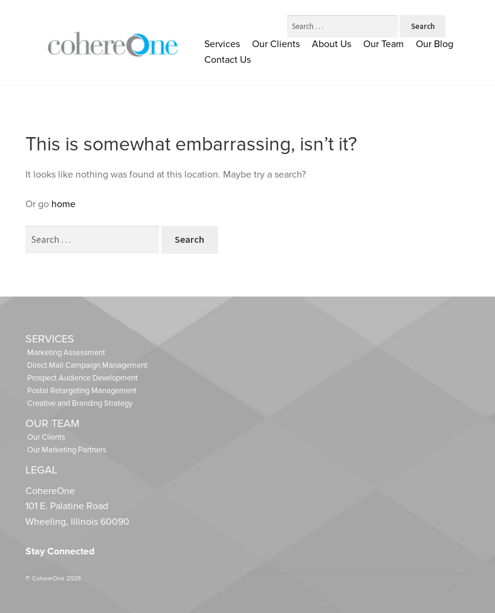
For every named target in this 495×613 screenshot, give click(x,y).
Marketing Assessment (66, 353)
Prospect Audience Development (82, 378)
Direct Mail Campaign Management (87, 365)
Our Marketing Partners (66, 450)
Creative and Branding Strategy (79, 403)
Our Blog (434, 44)
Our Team (383, 44)
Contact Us (227, 60)
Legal (41, 470)
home (63, 204)
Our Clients (276, 44)
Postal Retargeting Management (82, 391)
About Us (331, 44)
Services (222, 44)
